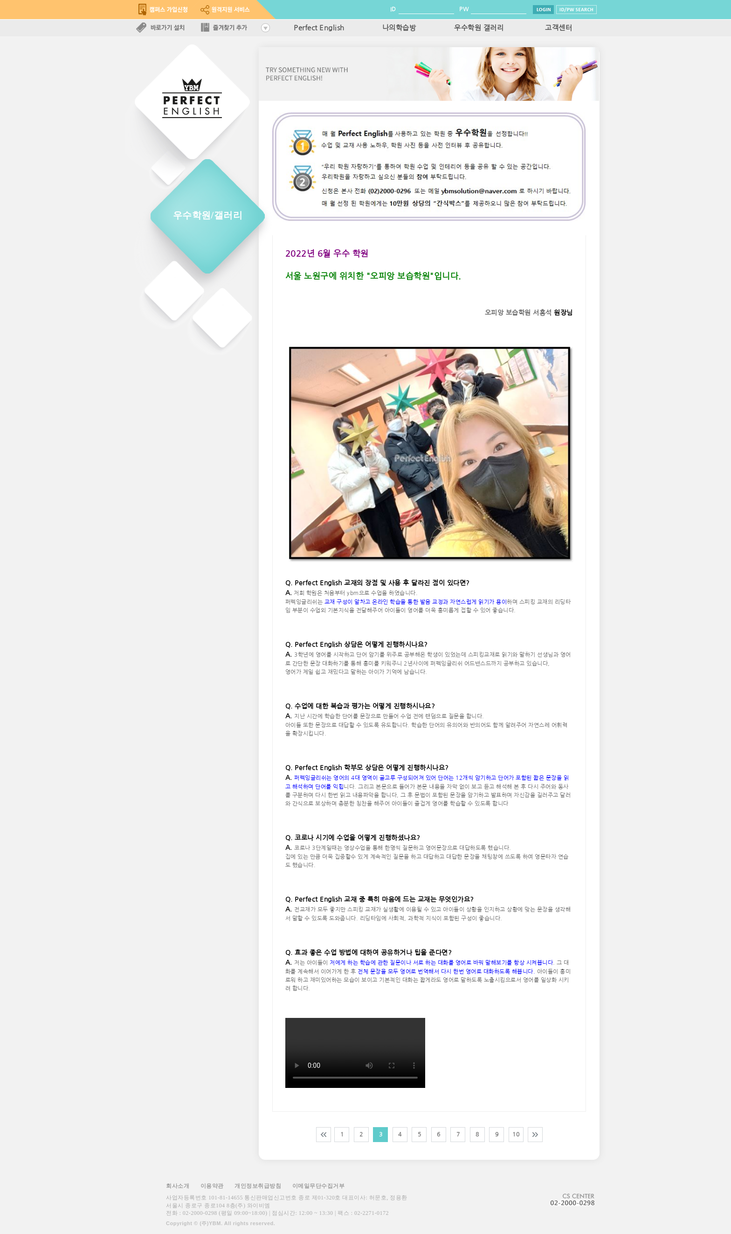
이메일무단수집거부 (318, 1186)
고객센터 (558, 28)
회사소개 (177, 1186)
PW (464, 9)
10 (515, 1134)
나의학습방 (399, 28)
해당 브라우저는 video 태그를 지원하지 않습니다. (355, 1053)
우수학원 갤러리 (478, 28)
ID (393, 9)
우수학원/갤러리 (208, 215)
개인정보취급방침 (257, 1186)
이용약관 (212, 1186)
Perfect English (319, 28)
